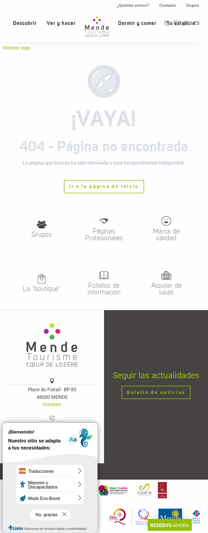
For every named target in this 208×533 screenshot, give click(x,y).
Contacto (167, 5)
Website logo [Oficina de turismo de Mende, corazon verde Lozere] (16, 48)
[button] (186, 23)
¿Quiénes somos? (133, 5)
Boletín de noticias (156, 392)
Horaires (52, 404)
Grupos (192, 5)
